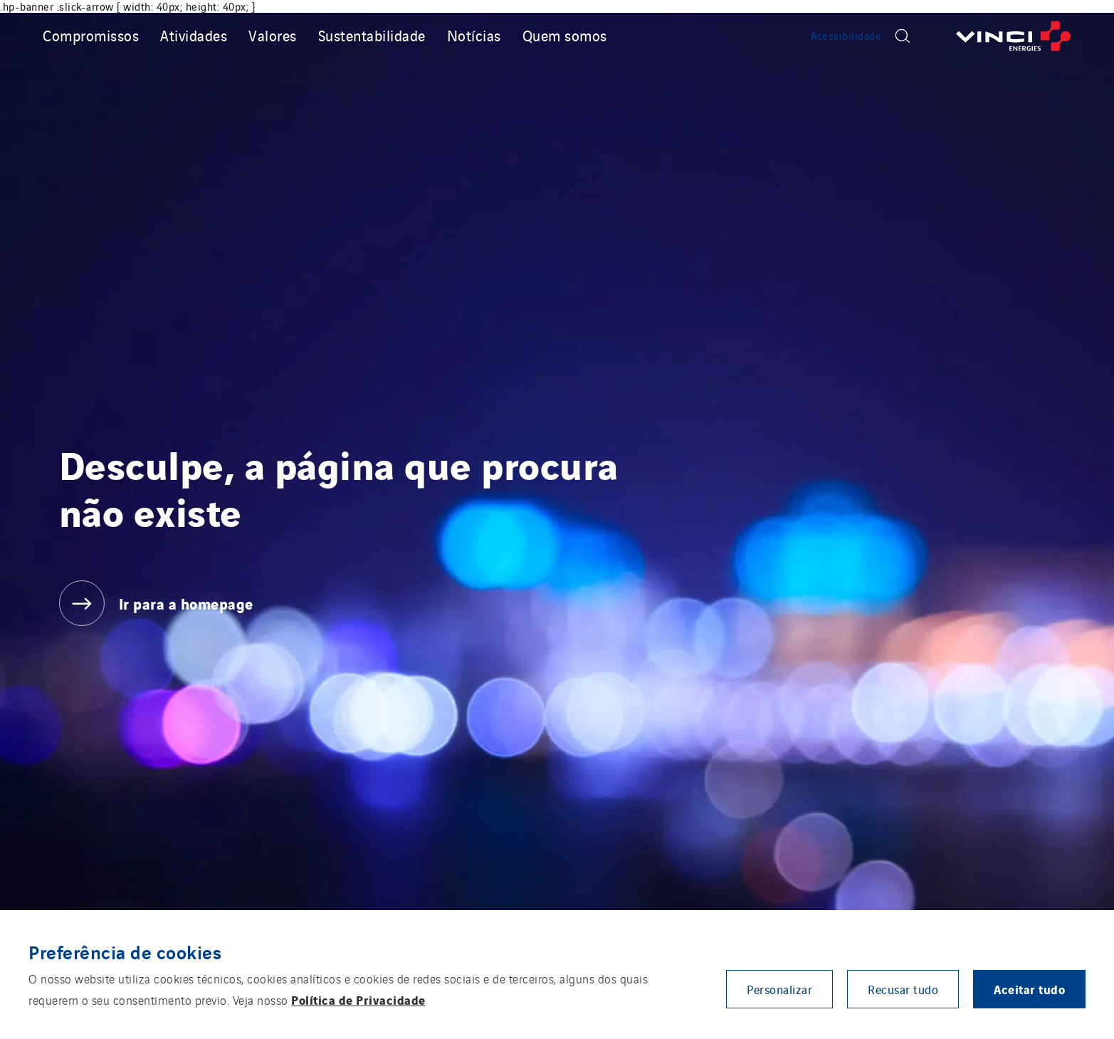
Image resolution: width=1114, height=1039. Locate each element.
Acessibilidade (846, 35)
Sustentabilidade (372, 35)
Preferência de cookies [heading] (124, 951)
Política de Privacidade (358, 999)
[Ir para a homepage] (1013, 36)
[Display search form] (902, 36)
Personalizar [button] (779, 989)
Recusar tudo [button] (903, 989)
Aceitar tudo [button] (1029, 989)
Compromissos (91, 35)
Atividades (193, 35)
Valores (272, 35)
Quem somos (564, 35)
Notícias (474, 35)
